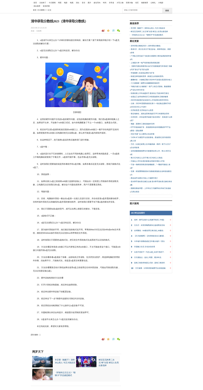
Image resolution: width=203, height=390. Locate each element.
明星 (59, 3)
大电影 (160, 3)
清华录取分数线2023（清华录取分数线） (146, 46)
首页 (35, 3)
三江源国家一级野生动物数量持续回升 (145, 83)
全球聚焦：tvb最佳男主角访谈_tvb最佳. (151, 230)
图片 (89, 3)
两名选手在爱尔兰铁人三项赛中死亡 (144, 178)
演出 (77, 3)
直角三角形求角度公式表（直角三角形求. (151, 262)
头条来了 (42, 3)
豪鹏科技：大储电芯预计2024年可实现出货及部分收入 (151, 80)
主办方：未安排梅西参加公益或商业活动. (151, 225)
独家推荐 (144, 3)
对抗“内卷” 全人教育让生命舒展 (142, 134)
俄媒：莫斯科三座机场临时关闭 (143, 124)
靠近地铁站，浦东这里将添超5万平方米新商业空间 (150, 114)
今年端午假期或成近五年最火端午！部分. (151, 241)
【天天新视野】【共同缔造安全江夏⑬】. (151, 236)
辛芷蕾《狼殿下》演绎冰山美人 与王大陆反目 (148, 28)
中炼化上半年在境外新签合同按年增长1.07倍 (148, 161)
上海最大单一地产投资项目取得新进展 (145, 63)
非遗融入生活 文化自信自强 (151, 246)
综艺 (137, 3)
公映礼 (153, 3)
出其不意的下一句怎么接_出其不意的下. (151, 252)
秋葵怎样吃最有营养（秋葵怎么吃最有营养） (148, 76)
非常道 (111, 3)
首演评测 (46, 6)
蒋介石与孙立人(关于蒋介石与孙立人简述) (146, 158)
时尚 (104, 3)
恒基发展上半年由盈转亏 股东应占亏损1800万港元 (150, 93)
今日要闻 (52, 3)
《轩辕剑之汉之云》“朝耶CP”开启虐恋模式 (147, 35)
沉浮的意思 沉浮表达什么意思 (142, 110)
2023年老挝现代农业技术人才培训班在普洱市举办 (150, 100)
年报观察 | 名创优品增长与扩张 (142, 73)
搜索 (167, 10)
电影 (65, 3)
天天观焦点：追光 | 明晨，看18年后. (151, 257)
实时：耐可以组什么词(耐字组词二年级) (151, 219)
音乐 (83, 3)
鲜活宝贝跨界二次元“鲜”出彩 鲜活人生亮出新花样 (149, 32)
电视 (71, 3)
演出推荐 (37, 6)
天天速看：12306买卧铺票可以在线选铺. (151, 268)
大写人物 (120, 3)
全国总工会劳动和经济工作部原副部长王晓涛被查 (149, 97)
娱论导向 (97, 3)
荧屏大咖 (129, 3)
